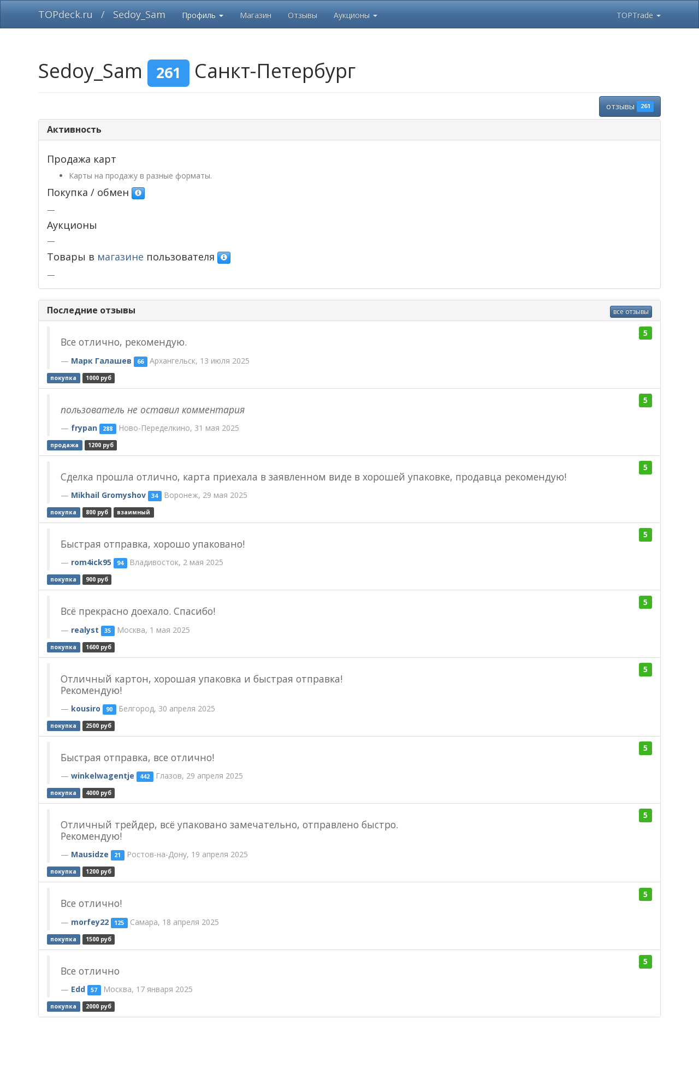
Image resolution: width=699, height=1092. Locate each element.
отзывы (630, 106)
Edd (78, 989)
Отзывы (302, 15)
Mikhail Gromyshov (108, 495)
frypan (84, 428)
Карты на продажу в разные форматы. (140, 175)
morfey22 (90, 922)
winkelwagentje (102, 775)
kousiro (85, 708)
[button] (138, 193)
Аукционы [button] (355, 15)
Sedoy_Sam (139, 14)
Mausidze (90, 854)
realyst (85, 630)
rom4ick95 (91, 562)
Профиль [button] (202, 15)
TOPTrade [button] (639, 15)
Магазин (255, 15)
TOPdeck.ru (65, 14)
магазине (120, 256)
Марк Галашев (101, 360)
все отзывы (631, 311)
